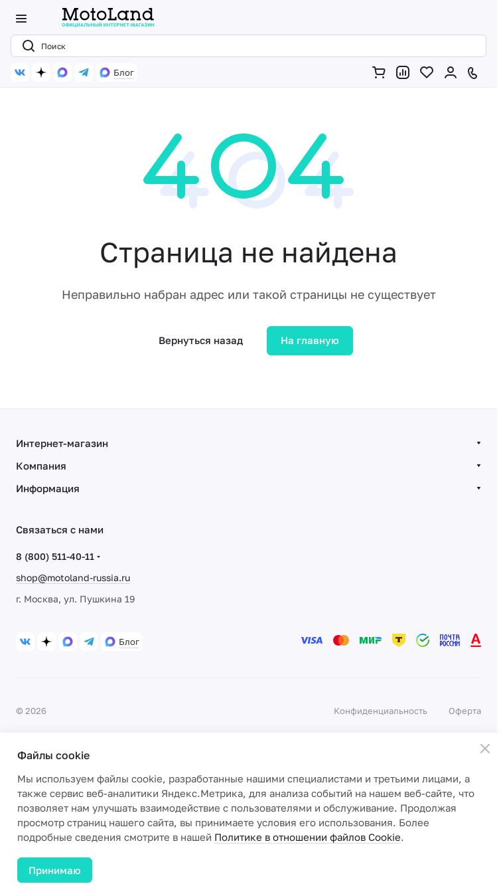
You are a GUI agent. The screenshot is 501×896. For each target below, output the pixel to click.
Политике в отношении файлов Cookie (307, 837)
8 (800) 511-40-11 (55, 556)
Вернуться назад (201, 340)
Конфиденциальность (380, 710)
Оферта (465, 710)
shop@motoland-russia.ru (73, 577)
